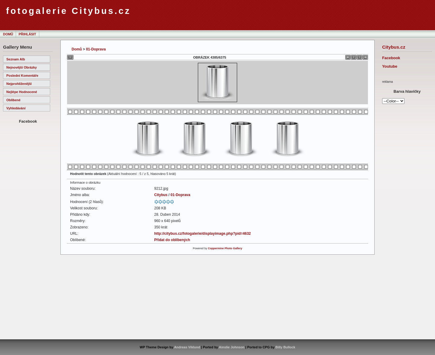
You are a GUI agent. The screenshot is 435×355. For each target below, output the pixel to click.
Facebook (391, 58)
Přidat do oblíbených (172, 240)
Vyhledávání (15, 108)
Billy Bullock (285, 347)
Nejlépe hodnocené (21, 92)
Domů (8, 34)
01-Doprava (96, 49)
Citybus (161, 195)
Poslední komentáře (22, 75)
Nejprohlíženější (19, 84)
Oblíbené (13, 100)
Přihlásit (27, 34)
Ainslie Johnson (231, 347)
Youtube (389, 66)
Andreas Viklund (187, 347)
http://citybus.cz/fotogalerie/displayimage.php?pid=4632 (202, 233)
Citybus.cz (393, 47)
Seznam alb (15, 59)
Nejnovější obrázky (21, 67)
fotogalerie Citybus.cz (68, 11)
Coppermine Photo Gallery (225, 248)
